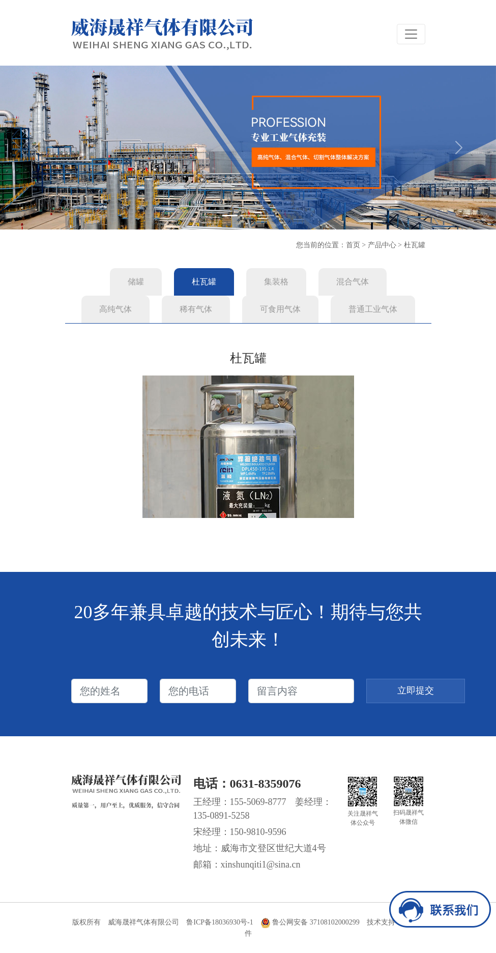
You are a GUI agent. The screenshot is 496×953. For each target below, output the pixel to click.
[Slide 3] (266, 215)
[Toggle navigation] (411, 34)
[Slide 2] (248, 215)
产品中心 (382, 245)
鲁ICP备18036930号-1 (219, 922)
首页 (353, 245)
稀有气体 (196, 309)
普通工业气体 (372, 309)
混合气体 (352, 281)
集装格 (276, 281)
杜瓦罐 (414, 245)
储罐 (136, 281)
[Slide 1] (230, 215)
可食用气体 (280, 309)
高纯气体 (115, 309)
